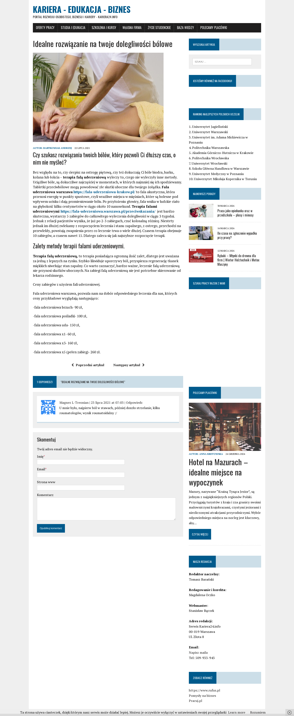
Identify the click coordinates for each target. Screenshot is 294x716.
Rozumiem (258, 712)
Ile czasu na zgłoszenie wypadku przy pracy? (242, 231)
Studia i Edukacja (67, 28)
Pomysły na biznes (204, 689)
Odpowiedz (128, 403)
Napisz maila (200, 647)
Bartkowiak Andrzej (51, 148)
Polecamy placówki (207, 28)
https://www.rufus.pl (206, 684)
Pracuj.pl (197, 695)
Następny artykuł (126, 365)
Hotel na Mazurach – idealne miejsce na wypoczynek (220, 466)
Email (35, 469)
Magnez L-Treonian (67, 403)
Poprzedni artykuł (85, 365)
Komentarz (39, 495)
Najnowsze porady (206, 189)
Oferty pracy (39, 28)
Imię (34, 457)
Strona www (40, 482)
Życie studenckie (152, 28)
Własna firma (125, 28)
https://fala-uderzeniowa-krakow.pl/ (75, 192)
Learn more (236, 712)
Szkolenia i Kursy (97, 28)
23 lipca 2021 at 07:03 (101, 403)
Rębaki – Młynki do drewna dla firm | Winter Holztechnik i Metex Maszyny (243, 253)
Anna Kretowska (213, 448)
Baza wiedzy (179, 28)
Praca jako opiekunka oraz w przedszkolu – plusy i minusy (238, 208)
